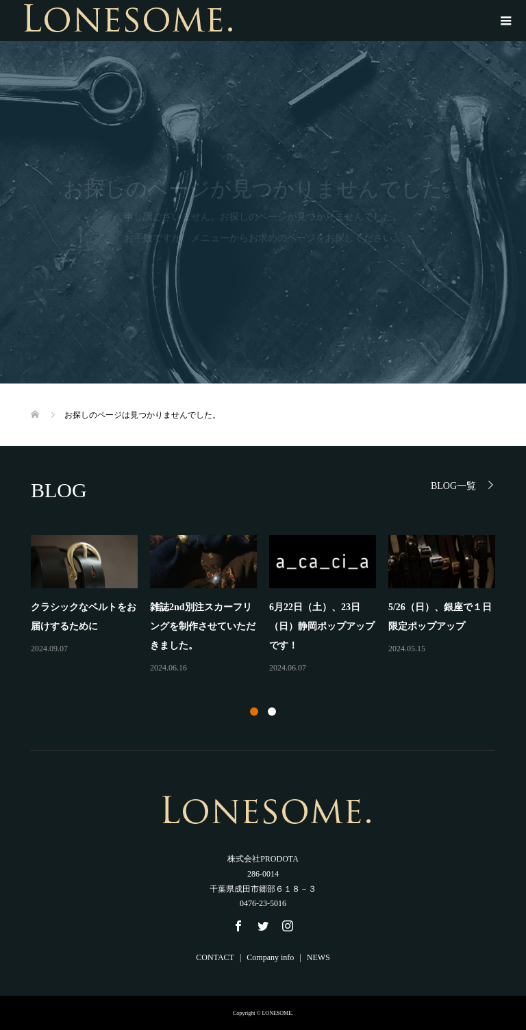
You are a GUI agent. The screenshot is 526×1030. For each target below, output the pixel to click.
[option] (269, 605)
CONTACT (215, 957)
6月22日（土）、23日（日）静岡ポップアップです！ (322, 626)
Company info (270, 957)
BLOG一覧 (453, 486)
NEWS (318, 957)
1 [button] (254, 711)
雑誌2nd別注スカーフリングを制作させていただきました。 (202, 626)
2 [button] (272, 711)
